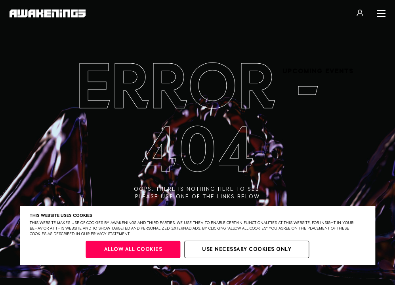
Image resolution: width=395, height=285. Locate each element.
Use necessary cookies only (246, 249)
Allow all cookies (133, 249)
